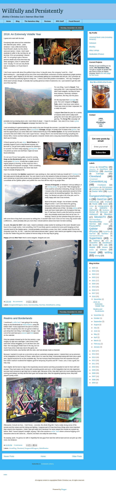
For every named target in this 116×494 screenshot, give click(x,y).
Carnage (72, 100)
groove (74, 129)
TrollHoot (96, 241)
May (95, 334)
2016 (94, 296)
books (95, 245)
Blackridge (108, 171)
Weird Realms (27, 324)
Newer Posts (9, 456)
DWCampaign (107, 187)
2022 (94, 277)
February (97, 344)
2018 (94, 290)
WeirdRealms (50, 305)
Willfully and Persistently (32, 10)
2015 (94, 351)
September (98, 321)
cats (105, 245)
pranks (91, 250)
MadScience (93, 210)
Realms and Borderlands (18, 318)
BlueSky (92, 47)
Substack (92, 43)
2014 (94, 354)
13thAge (92, 167)
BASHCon (93, 171)
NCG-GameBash (94, 219)
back (57, 431)
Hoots (94, 204)
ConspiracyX (93, 179)
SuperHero (95, 238)
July (95, 328)
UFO (107, 241)
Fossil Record (74, 21)
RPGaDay (93, 231)
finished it (76, 174)
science (103, 249)
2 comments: (18, 445)
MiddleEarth (93, 214)
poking (75, 208)
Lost (90, 208)
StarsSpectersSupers (96, 236)
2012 (94, 360)
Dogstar (110, 191)
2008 (94, 373)
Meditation (106, 210)
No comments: (18, 301)
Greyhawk (108, 202)
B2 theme (16, 161)
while (53, 431)
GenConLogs (94, 202)
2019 (94, 287)
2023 (94, 274)
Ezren (26, 305)
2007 (94, 376)
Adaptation (92, 169)
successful (35, 129)
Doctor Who (97, 191)
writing (58, 305)
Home (8, 21)
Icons (105, 204)
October (97, 318)
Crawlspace (101, 185)
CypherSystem (94, 187)
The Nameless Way (31, 21)
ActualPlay (12, 448)
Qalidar (93, 228)
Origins (105, 224)
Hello (5, 474)
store (24, 142)
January (97, 347)
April (95, 337)
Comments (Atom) (47, 464)
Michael (92, 212)
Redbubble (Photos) (96, 54)
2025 (94, 268)
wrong (97, 256)
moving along (51, 187)
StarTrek (92, 234)
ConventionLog (98, 181)
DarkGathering (97, 189)
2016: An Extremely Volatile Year (22, 34)
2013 (94, 357)
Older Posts (77, 456)
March (96, 340)
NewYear (42, 305)
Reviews (47, 21)
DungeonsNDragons (16, 305)
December (98, 299)
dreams (105, 247)
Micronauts (104, 212)
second (24, 333)
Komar (91, 206)
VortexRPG (93, 243)
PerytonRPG (94, 226)
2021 (94, 280)
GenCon (102, 199)
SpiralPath (106, 231)
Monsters (108, 214)
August (96, 325)
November (98, 315)
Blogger (63, 489)
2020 (94, 284)
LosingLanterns (103, 206)
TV (111, 238)
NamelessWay (33, 305)
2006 (94, 380)
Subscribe (101, 152)
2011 (94, 364)
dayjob (92, 247)
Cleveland (20, 448)
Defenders (108, 189)
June (96, 331)
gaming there (33, 149)
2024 (94, 271)
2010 (94, 367)
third (32, 333)
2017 (94, 293)
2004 (94, 383)
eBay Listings (94, 50)
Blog (17, 21)
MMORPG (103, 208)
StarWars (104, 234)
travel (92, 252)
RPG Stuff (60, 21)
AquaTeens (104, 169)
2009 (94, 370)
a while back (16, 322)
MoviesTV (100, 216)
